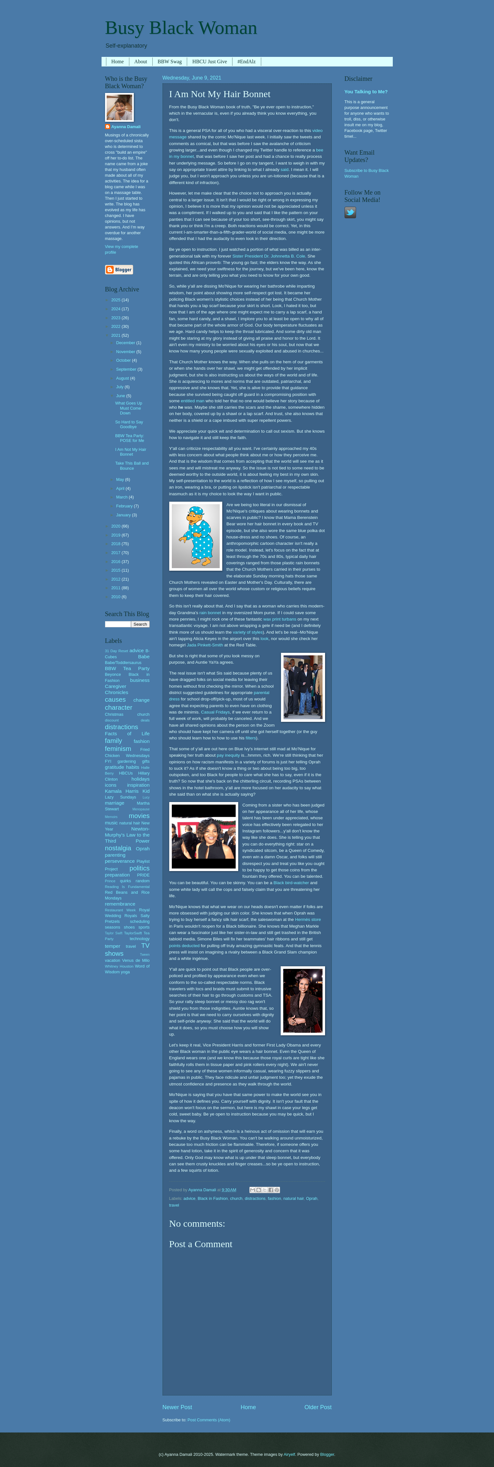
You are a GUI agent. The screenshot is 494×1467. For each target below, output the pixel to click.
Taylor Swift (114, 933)
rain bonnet (210, 612)
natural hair (293, 1198)
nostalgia (118, 848)
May (120, 479)
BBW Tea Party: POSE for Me (129, 438)
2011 (116, 587)
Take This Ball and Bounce (132, 465)
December (126, 342)
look (265, 638)
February (125, 506)
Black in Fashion (213, 1198)
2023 (116, 317)
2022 (116, 326)
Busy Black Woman (181, 27)
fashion (274, 1198)
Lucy (146, 797)
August (123, 378)
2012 (116, 579)
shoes (129, 927)
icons (111, 785)
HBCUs (126, 773)
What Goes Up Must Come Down (128, 408)
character (119, 707)
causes (115, 699)
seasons (112, 927)
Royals (131, 915)
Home (117, 61)
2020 (116, 526)
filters (251, 738)
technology (139, 938)
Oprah (311, 1198)
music (111, 822)
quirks (125, 880)
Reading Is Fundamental (127, 887)
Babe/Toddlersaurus (123, 662)
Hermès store (308, 919)
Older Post (317, 1407)
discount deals (127, 720)
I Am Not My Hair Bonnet (130, 452)
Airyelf (289, 1454)
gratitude (114, 767)
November (126, 351)
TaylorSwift (133, 933)
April (120, 488)
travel (174, 1205)
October (124, 360)
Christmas (114, 714)
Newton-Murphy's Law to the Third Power (127, 835)
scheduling (140, 921)
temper (112, 946)
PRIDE (143, 875)
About (140, 61)
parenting (115, 855)
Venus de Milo (136, 960)
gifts (146, 761)
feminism (118, 748)
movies (139, 815)
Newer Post (177, 1407)
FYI (108, 761)
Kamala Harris (122, 791)
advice (189, 1198)
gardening (127, 761)
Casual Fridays (215, 712)
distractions (255, 1198)
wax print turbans (279, 619)
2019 (116, 535)
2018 (116, 543)
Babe (143, 656)
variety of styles (247, 632)
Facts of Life (127, 733)
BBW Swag (170, 61)
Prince (110, 881)
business (140, 680)
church (236, 1198)
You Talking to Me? (366, 91)
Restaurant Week (120, 910)
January (124, 515)
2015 (116, 570)
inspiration (138, 785)
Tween (144, 954)
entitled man (192, 400)
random (143, 880)
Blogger (327, 1454)
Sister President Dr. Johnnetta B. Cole (268, 256)
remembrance (120, 904)
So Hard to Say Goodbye (129, 424)
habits (132, 767)
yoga (125, 971)
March (122, 497)
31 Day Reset (116, 651)
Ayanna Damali (126, 126)
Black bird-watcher (291, 882)
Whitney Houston (119, 966)
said (285, 169)
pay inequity (228, 755)
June (121, 395)
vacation (112, 960)
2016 (116, 561)
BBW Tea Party (127, 668)
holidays (141, 779)
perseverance (120, 861)
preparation (117, 874)
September (127, 369)
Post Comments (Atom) (208, 1419)
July (120, 386)
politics (140, 868)
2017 (116, 552)
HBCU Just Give (209, 61)
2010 (116, 596)
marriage (115, 803)
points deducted (184, 945)
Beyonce (113, 674)
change (141, 700)
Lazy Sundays (120, 797)
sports (143, 927)
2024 (116, 308)
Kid (145, 791)
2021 (116, 335)
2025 (116, 299)
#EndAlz (247, 61)
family (113, 740)
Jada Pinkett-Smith (205, 645)
